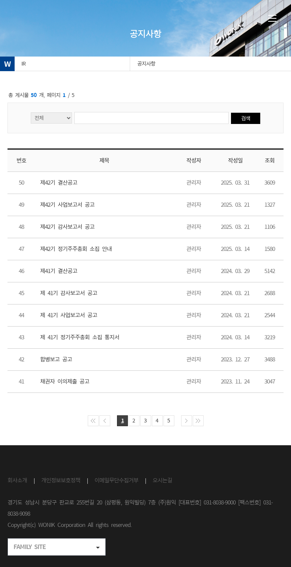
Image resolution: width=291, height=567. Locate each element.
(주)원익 (38, 19)
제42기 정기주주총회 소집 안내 (76, 249)
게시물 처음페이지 (93, 420)
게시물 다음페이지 (186, 420)
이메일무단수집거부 (116, 480)
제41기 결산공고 (58, 271)
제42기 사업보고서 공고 (67, 204)
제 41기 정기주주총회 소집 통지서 (79, 337)
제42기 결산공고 (58, 182)
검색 (245, 118)
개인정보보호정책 (60, 480)
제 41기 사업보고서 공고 (68, 315)
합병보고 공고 (56, 359)
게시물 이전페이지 (104, 420)
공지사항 (146, 63)
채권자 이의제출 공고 (64, 381)
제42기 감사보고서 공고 (67, 227)
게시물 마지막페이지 (198, 420)
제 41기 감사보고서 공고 (68, 293)
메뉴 (272, 18)
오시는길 (162, 480)
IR (23, 63)
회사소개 (17, 480)
